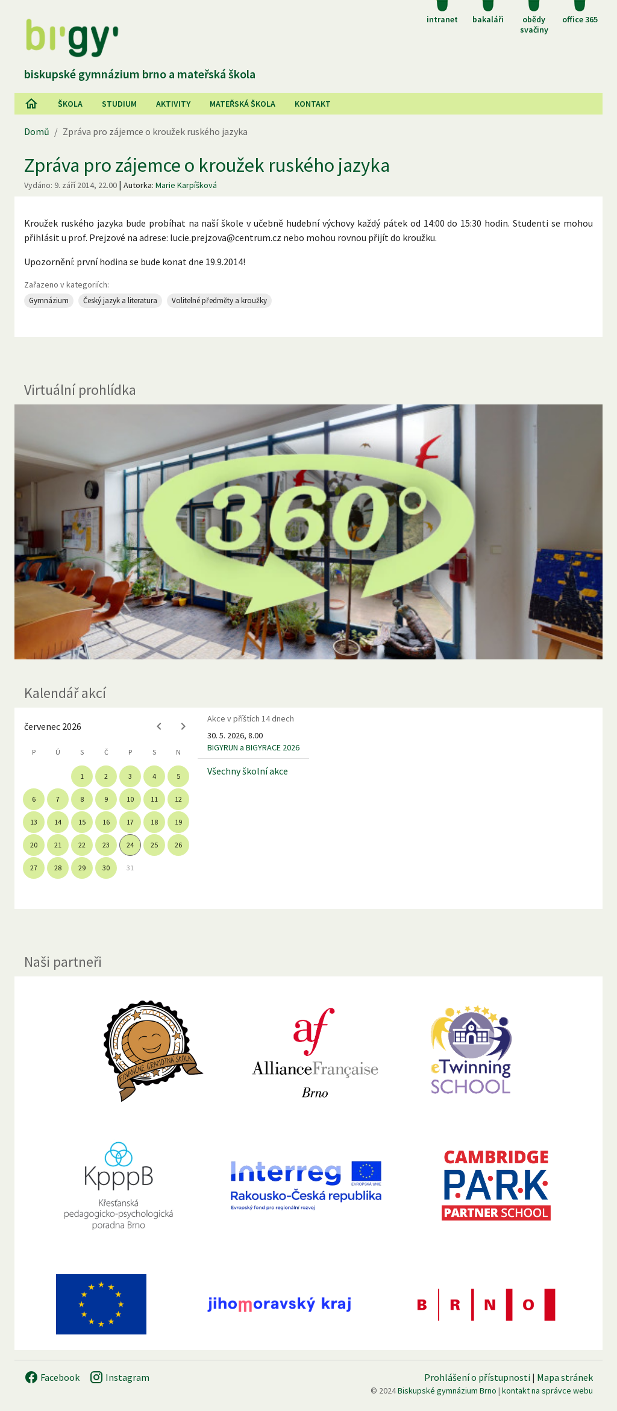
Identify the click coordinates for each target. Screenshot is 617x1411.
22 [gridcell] (82, 844)
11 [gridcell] (154, 798)
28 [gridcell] (57, 867)
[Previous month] (159, 726)
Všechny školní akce (247, 771)
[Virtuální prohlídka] (308, 532)
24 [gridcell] (130, 844)
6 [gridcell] (34, 798)
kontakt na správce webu (547, 1390)
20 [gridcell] (33, 844)
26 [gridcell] (178, 844)
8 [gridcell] (82, 798)
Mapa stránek (565, 1377)
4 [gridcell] (154, 776)
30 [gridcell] (106, 867)
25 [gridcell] (154, 844)
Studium (119, 103)
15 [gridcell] (82, 821)
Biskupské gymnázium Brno (447, 1390)
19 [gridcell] (178, 821)
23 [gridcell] (106, 844)
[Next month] (183, 726)
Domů (36, 131)
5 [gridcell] (178, 776)
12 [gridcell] (178, 798)
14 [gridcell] (57, 821)
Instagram (119, 1377)
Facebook (52, 1377)
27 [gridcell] (33, 867)
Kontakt (313, 103)
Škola (70, 103)
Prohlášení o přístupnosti (477, 1377)
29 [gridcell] (82, 867)
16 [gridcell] (106, 821)
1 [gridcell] (82, 776)
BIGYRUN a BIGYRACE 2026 (253, 747)
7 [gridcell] (58, 798)
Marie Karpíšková (186, 185)
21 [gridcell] (57, 844)
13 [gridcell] (33, 821)
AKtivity (173, 103)
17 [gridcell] (130, 821)
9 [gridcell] (106, 798)
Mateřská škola (242, 103)
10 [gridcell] (130, 798)
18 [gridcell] (154, 821)
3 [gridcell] (130, 776)
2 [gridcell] (106, 776)
